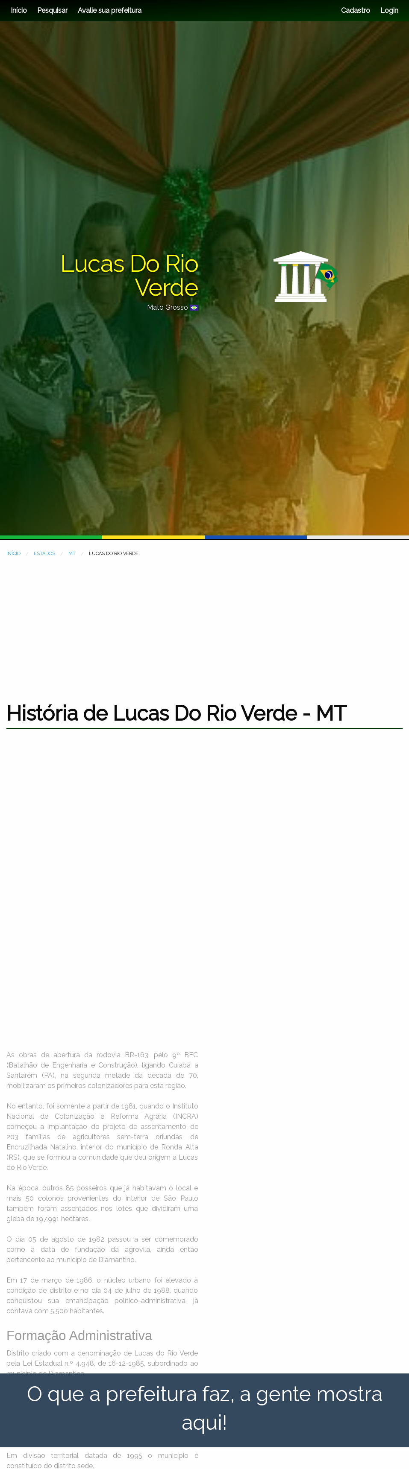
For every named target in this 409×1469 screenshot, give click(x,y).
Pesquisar (52, 10)
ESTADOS (44, 553)
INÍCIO (13, 553)
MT (72, 553)
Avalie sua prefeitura (109, 10)
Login (388, 10)
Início (19, 10)
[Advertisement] (204, 624)
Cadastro (355, 10)
